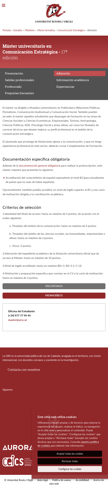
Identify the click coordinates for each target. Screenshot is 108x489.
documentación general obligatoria (39, 165)
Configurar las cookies (69, 469)
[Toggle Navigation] (3, 5)
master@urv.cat (17, 319)
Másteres (29, 30)
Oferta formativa (46, 30)
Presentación (14, 73)
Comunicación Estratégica (71, 30)
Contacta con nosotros (24, 369)
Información (72, 80)
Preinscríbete (54, 295)
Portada (7, 30)
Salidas (19, 80)
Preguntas (19, 93)
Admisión (63, 73)
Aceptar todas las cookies (70, 453)
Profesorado (13, 87)
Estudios (17, 30)
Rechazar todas (70, 461)
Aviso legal (42, 480)
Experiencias (65, 87)
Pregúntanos (54, 286)
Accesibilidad (82, 480)
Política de (61, 480)
